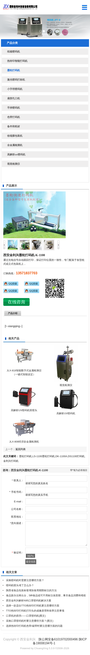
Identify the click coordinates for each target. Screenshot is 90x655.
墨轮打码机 (13, 70)
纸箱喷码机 (13, 51)
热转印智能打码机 (17, 60)
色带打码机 (13, 117)
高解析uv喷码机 (16, 154)
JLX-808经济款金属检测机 (24, 441)
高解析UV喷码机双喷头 (24, 410)
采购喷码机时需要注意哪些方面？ (25, 580)
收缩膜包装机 (14, 135)
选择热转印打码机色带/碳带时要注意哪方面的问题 (34, 625)
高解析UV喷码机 (65, 413)
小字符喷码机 (14, 89)
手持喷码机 (13, 107)
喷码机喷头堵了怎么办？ (20, 585)
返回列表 (20, 449)
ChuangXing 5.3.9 (44, 648)
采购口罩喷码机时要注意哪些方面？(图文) (29, 620)
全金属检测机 (14, 145)
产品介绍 (12, 313)
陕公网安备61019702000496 (58, 639)
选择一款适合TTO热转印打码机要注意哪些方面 (32, 605)
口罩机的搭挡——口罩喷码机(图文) (26, 615)
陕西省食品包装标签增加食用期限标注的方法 (31, 590)
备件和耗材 (13, 126)
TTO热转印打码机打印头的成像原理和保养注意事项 (35, 610)
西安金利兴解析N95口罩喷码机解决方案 (28, 600)
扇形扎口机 (13, 98)
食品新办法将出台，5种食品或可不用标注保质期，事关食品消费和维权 (46, 595)
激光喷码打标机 (16, 79)
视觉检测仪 (13, 163)
